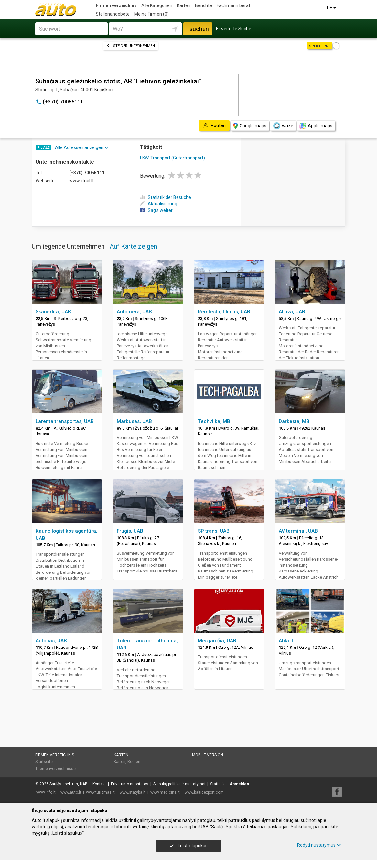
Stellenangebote (113, 13)
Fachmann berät (233, 5)
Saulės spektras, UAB (68, 784)
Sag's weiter (156, 210)
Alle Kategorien (156, 5)
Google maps (249, 126)
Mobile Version (207, 755)
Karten (183, 5)
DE (332, 7)
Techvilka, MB (214, 421)
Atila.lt (286, 641)
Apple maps (315, 126)
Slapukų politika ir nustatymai (179, 784)
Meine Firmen (151, 13)
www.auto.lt (70, 792)
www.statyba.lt (132, 792)
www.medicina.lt (165, 792)
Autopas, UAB (51, 641)
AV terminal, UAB (298, 531)
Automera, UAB (134, 312)
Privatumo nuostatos (129, 784)
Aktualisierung (158, 203)
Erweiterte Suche (233, 28)
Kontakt (99, 784)
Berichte (203, 5)
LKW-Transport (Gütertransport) (172, 157)
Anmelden (239, 784)
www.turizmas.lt (100, 792)
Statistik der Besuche (165, 197)
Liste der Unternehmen (131, 46)
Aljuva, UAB (292, 312)
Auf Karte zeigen (133, 246)
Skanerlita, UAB (53, 312)
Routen (133, 761)
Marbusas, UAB (134, 421)
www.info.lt (46, 792)
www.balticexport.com (204, 792)
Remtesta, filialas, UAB (224, 312)
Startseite (44, 761)
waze (283, 126)
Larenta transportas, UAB (65, 421)
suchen (199, 29)
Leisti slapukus (188, 845)
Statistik (217, 784)
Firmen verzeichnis (116, 5)
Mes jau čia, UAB (217, 641)
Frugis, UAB (130, 531)
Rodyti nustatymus (319, 845)
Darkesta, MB (294, 421)
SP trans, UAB (214, 531)
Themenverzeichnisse (55, 769)
